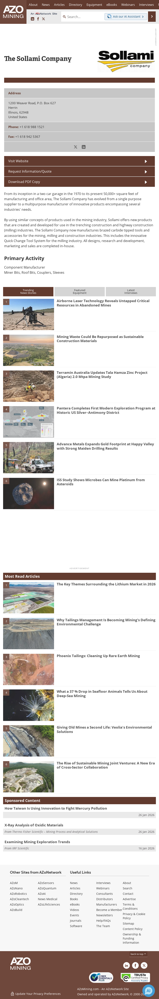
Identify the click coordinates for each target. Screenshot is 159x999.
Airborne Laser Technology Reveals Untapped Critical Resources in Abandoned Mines (103, 302)
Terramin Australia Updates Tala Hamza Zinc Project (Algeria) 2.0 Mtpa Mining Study (102, 374)
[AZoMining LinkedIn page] (32, 19)
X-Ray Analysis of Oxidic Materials (34, 825)
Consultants (104, 894)
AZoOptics (17, 904)
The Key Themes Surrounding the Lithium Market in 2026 (106, 584)
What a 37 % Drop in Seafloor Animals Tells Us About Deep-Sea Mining (102, 693)
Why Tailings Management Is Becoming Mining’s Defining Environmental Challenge (106, 622)
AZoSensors (46, 883)
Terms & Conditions (130, 906)
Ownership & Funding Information (132, 938)
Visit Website (18, 161)
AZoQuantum (47, 888)
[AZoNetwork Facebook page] (38, 19)
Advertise (129, 899)
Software (76, 926)
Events (74, 915)
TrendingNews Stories (28, 291)
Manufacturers (106, 904)
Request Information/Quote (30, 171)
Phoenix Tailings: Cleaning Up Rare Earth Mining (98, 655)
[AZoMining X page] (43, 19)
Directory (75, 4)
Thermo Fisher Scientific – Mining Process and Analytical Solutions (55, 832)
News (74, 883)
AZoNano (16, 888)
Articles (75, 888)
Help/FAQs (103, 921)
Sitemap (128, 923)
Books (74, 899)
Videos (74, 910)
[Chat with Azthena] (148, 990)
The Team (103, 926)
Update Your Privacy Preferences (35, 994)
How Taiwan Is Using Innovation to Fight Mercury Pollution (56, 808)
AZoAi (42, 894)
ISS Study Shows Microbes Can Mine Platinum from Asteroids (101, 481)
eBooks (75, 904)
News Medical (47, 899)
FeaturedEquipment (80, 291)
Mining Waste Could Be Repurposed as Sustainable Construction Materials (100, 338)
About (127, 883)
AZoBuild (16, 910)
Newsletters (104, 915)
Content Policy (132, 929)
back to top (138, 954)
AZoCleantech (19, 899)
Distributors (104, 899)
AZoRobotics (18, 894)
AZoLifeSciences (49, 904)
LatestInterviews (130, 291)
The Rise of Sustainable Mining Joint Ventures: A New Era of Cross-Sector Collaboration (106, 765)
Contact (128, 894)
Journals (75, 921)
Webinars (103, 888)
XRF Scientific (20, 848)
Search (127, 888)
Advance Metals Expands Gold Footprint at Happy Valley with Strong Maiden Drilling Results (105, 446)
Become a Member (109, 910)
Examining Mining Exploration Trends (37, 841)
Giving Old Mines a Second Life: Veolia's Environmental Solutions (104, 729)
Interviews (103, 883)
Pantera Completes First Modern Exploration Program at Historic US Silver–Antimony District (106, 410)
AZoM (14, 883)
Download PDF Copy (24, 181)
